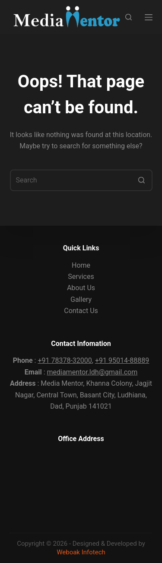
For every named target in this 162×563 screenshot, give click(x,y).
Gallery (81, 299)
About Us (81, 288)
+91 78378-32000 (65, 360)
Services (81, 276)
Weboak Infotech (81, 552)
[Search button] (141, 180)
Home (81, 265)
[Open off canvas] (148, 17)
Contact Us (81, 311)
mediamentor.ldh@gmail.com (92, 372)
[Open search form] (128, 17)
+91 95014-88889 (122, 360)
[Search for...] (81, 180)
